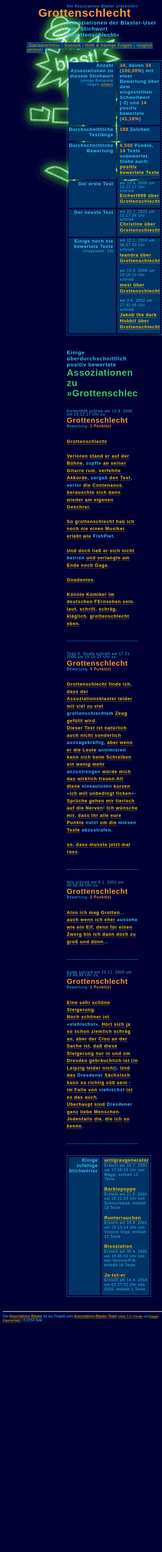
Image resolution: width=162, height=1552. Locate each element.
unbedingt (101, 793)
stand (96, 456)
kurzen (122, 786)
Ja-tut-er (114, 1275)
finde (115, 684)
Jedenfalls (80, 1118)
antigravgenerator (126, 1160)
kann (73, 757)
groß (72, 941)
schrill (88, 609)
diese (73, 786)
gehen (96, 800)
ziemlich (101, 1031)
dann (114, 492)
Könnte (76, 594)
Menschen (106, 1111)
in (108, 1053)
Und (72, 550)
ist (100, 727)
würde (110, 771)
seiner (118, 463)
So (70, 521)
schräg (107, 609)
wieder (75, 499)
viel (80, 706)
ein (71, 764)
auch (73, 735)
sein (128, 601)
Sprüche (77, 800)
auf (115, 456)
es (69, 1097)
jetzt (114, 844)
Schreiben (118, 757)
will (83, 793)
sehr (85, 1002)
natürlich (115, 727)
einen (96, 528)
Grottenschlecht (84, 12)
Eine (72, 1002)
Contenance (107, 485)
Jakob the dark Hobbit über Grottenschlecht (140, 320)
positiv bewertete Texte (139, 169)
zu (90, 706)
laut (71, 609)
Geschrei (78, 507)
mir (110, 800)
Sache (74, 1046)
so (70, 844)
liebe (86, 1111)
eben (73, 623)
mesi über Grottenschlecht (140, 288)
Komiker (96, 594)
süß (110, 1082)
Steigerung (80, 1009)
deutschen (80, 601)
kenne (74, 1126)
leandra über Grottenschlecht (140, 258)
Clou (104, 1038)
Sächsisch (117, 1075)
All (120, 778)
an (106, 463)
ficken (123, 793)
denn (102, 927)
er (107, 456)
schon (82, 1031)
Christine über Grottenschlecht (140, 227)
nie (84, 528)
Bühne (75, 463)
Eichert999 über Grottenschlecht (140, 198)
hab (120, 521)
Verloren (77, 456)
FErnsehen (107, 601)
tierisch (125, 800)
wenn (126, 742)
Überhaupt (80, 1104)
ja (128, 1024)
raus (72, 851)
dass (73, 691)
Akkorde (77, 477)
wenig (83, 764)
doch (84, 550)
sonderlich (108, 735)
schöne (101, 1002)
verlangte (109, 557)
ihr (94, 815)
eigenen (103, 499)
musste (99, 844)
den (114, 477)
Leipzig (76, 1068)
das (71, 778)
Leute (90, 750)
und (91, 557)
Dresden (77, 1060)
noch (73, 528)
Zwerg (74, 934)
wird (90, 720)
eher (109, 919)
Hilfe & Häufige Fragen (108, 45)
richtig (96, 1082)
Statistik (72, 45)
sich (101, 492)
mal (126, 844)
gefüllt (75, 720)
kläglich (77, 616)
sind (99, 1104)
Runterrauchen (122, 1217)
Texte (73, 830)
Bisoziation (118, 1246)
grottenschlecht (94, 521)
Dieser (75, 727)
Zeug (121, 713)
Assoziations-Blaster (26, 1316)
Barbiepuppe (120, 1189)
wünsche (127, 808)
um (103, 822)
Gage (101, 565)
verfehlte (110, 470)
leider (125, 698)
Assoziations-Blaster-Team (95, 1316)
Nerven (94, 808)
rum (91, 470)
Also (72, 912)
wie (87, 536)
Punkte (75, 822)
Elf (89, 927)
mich (125, 771)
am (88, 499)
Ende (73, 565)
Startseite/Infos (44, 45)
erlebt (74, 536)
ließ (97, 550)
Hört (107, 1024)
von (92, 1089)
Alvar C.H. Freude (130, 1316)
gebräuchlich (105, 1060)
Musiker (115, 528)
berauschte (80, 492)
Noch (73, 1016)
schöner (91, 1016)
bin (87, 934)
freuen (107, 778)
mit (71, 706)
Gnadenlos (80, 579)
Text (125, 477)
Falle (81, 1089)
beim (99, 757)
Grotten (110, 912)
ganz (73, 1111)
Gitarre (75, 470)
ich (131, 521)
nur (100, 1053)
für (113, 927)
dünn (97, 941)
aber (112, 742)
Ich (110, 808)
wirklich (87, 778)
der (125, 456)
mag (94, 912)
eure (116, 815)
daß (97, 1046)
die (87, 485)
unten (106, 84)
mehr (98, 764)
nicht (128, 550)
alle (104, 815)
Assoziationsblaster (92, 698)
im (111, 594)
